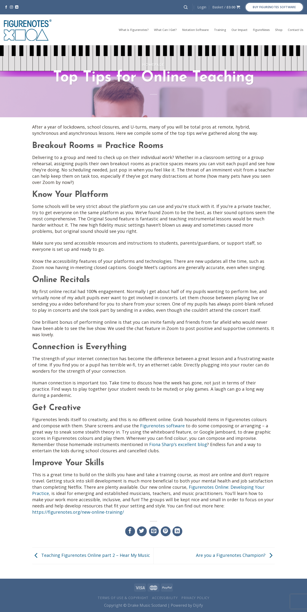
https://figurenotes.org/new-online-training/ (78, 512)
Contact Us (295, 30)
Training (220, 30)
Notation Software (195, 30)
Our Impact (239, 30)
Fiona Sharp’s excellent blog (178, 444)
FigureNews (261, 30)
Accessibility (164, 597)
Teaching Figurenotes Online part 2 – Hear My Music (91, 555)
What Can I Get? (165, 30)
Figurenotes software (162, 426)
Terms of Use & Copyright (123, 597)
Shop (279, 30)
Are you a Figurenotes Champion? (235, 555)
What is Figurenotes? (134, 30)
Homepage (153, 65)
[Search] (186, 7)
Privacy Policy (195, 597)
